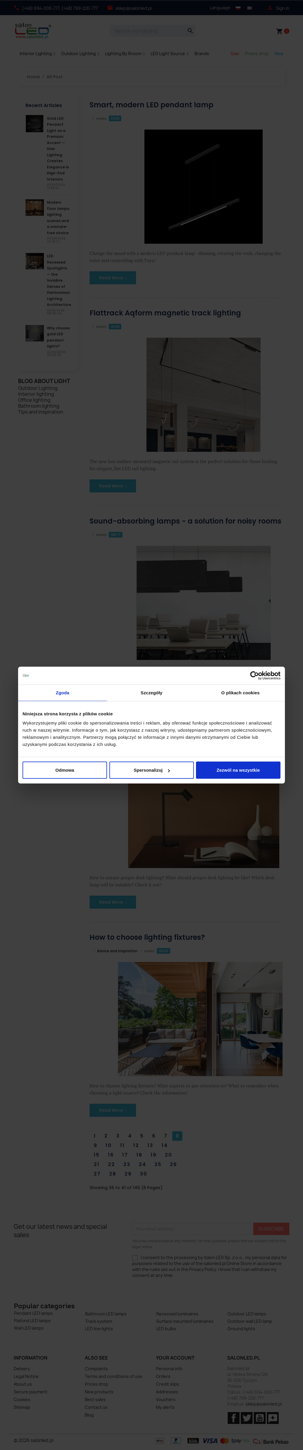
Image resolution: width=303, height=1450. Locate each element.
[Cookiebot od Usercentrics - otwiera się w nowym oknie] (254, 675)
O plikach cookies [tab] (240, 692)
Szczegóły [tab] (151, 692)
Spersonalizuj (152, 770)
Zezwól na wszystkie (238, 770)
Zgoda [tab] (62, 692)
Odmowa (64, 770)
